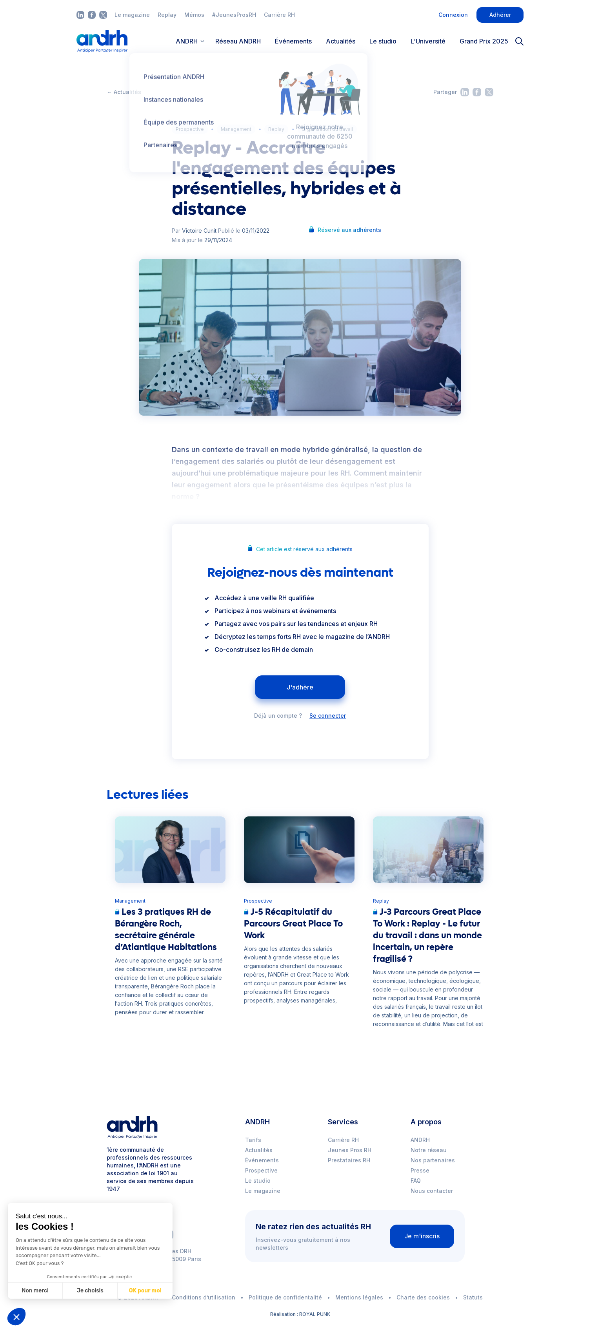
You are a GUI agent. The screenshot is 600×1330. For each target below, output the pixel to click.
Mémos (194, 14)
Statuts (473, 1297)
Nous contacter (432, 1190)
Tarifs (253, 1139)
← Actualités (124, 92)
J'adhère (300, 687)
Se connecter (327, 715)
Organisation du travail (327, 129)
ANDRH (420, 1139)
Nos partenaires (433, 1160)
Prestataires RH (349, 1160)
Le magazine (132, 14)
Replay (167, 14)
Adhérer (500, 14)
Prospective (190, 129)
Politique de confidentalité (285, 1297)
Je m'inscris (422, 1236)
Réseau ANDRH (238, 41)
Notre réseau (429, 1150)
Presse (420, 1170)
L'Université (428, 41)
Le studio (382, 41)
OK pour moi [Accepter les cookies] (145, 1290)
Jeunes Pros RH (349, 1150)
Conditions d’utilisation (203, 1297)
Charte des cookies (423, 1297)
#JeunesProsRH (234, 14)
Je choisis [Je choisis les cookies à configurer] (89, 1290)
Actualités (340, 41)
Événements (293, 41)
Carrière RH (279, 14)
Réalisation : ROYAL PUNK (300, 1314)
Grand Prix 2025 (484, 41)
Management (236, 129)
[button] (16, 1316)
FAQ (416, 1180)
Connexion (453, 14)
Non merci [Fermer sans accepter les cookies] (35, 1290)
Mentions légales (359, 1297)
